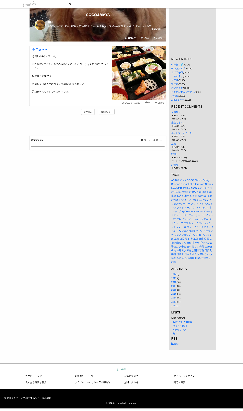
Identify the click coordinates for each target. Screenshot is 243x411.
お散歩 (174, 164)
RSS (175, 344)
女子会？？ (39, 50)
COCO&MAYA (98, 15)
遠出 (173, 143)
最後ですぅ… (178, 122)
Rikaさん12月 (178, 68)
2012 (174, 305)
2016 (174, 290)
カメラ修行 (177, 72)
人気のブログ (131, 376)
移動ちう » (106, 112)
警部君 (174, 84)
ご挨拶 (174, 95)
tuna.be (121, 369)
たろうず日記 (180, 325)
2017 (174, 286)
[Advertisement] (98, 124)
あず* (175, 333)
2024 (174, 274)
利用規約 (105, 382)
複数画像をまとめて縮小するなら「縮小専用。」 (30, 398)
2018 (174, 282)
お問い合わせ (131, 382)
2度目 (174, 154)
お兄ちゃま (177, 88)
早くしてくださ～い (182, 133)
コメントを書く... (151, 140)
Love (145, 38)
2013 (174, 301)
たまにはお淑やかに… (183, 92)
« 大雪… (87, 112)
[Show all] (156, 29)
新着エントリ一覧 (84, 376)
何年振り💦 (177, 64)
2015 (174, 293)
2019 (174, 278)
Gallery (130, 38)
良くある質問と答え (36, 382)
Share (157, 38)
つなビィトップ (33, 376)
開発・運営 (179, 382)
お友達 (174, 80)
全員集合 (176, 112)
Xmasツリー (177, 99)
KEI (50, 22)
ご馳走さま (177, 76)
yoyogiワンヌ (179, 329)
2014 (174, 297)
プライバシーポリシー (86, 382)
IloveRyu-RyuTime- (183, 321)
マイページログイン (184, 376)
